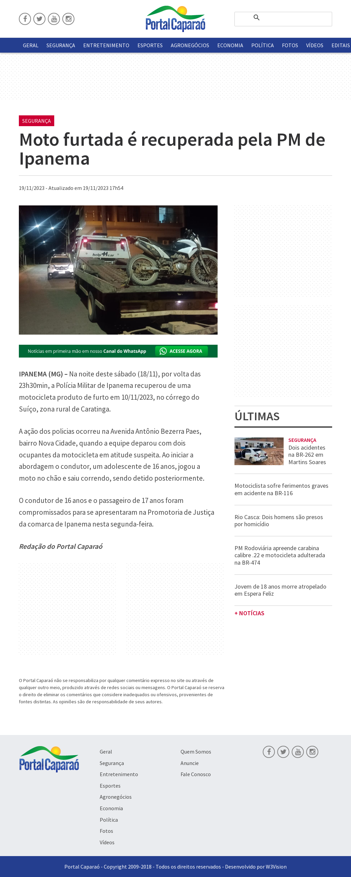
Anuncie (190, 763)
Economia (230, 45)
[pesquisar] (283, 17)
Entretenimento (106, 45)
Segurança (60, 45)
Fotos (290, 45)
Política (262, 45)
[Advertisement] (67, 609)
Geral (30, 45)
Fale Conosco (196, 774)
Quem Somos (196, 751)
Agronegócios (190, 45)
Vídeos (314, 45)
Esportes (150, 45)
